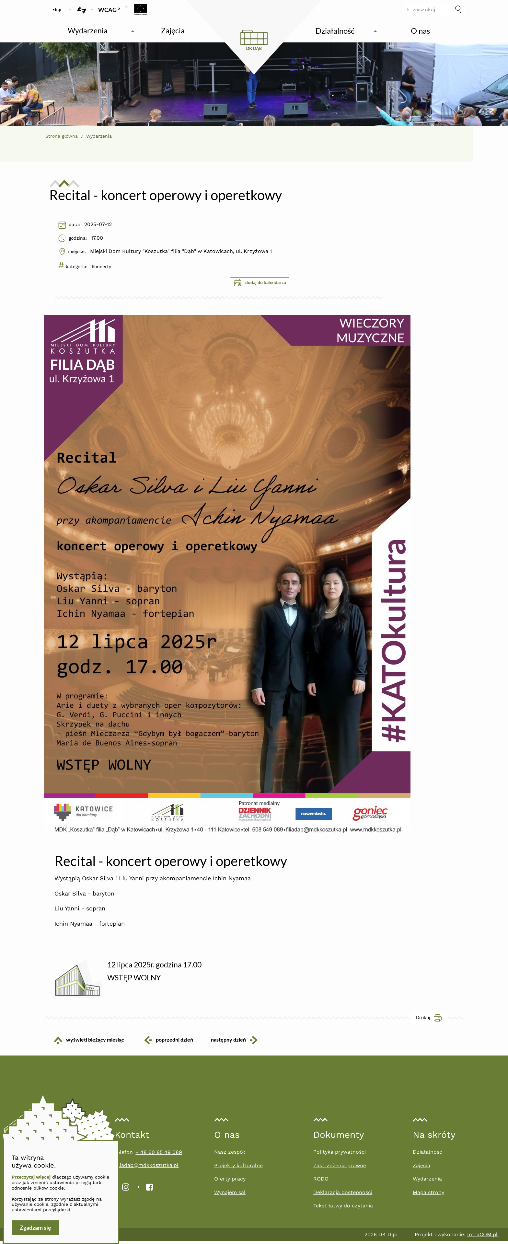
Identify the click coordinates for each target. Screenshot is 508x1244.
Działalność (427, 1155)
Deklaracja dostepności (342, 1195)
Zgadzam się (35, 1227)
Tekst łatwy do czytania (343, 1208)
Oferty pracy (230, 1182)
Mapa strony (428, 1195)
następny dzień (239, 1042)
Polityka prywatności (339, 1155)
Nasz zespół (229, 1155)
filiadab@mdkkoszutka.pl (147, 1168)
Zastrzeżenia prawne (339, 1168)
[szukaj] (458, 10)
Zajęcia (421, 1168)
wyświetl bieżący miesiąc (84, 1042)
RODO (321, 1182)
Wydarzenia (427, 1182)
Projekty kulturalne (238, 1168)
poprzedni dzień (168, 1042)
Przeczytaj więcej (31, 1177)
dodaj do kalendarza (260, 283)
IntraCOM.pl (482, 1237)
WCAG (109, 9)
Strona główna (61, 136)
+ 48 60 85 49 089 (158, 1155)
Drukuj (432, 1020)
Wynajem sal (230, 1195)
